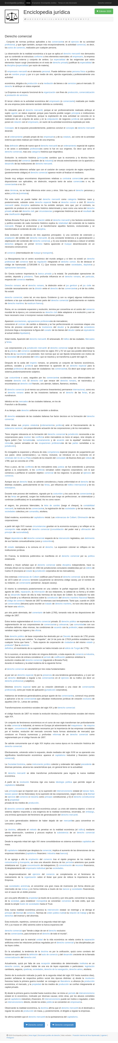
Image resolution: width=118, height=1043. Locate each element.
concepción (10, 529)
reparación (26, 592)
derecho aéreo (76, 969)
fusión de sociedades (29, 904)
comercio (26, 161)
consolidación (57, 529)
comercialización (86, 92)
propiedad (14, 800)
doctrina (12, 829)
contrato (66, 178)
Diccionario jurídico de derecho (49, 1035)
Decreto (67, 636)
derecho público (69, 621)
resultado (87, 211)
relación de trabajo (78, 913)
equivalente (89, 330)
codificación (59, 657)
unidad (39, 939)
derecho (8, 86)
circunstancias (45, 211)
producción (32, 83)
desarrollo (9, 164)
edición (21, 606)
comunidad (79, 624)
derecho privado (60, 62)
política (91, 556)
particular (90, 276)
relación (17, 122)
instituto (83, 963)
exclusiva (87, 699)
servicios (72, 83)
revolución (24, 782)
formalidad (28, 440)
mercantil (22, 71)
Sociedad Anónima (16, 764)
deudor (61, 327)
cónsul (8, 443)
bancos (63, 853)
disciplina (11, 65)
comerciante (57, 42)
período (47, 657)
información (39, 592)
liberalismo (65, 981)
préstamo (28, 276)
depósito (87, 264)
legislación (89, 966)
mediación (48, 83)
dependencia (17, 538)
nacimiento (21, 354)
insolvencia (47, 327)
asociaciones (20, 321)
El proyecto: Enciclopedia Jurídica (44, 3)
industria (49, 161)
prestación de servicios (17, 95)
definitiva (9, 648)
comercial (81, 44)
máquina (90, 725)
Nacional (83, 598)
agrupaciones (33, 321)
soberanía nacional (13, 428)
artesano (63, 624)
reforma (56, 734)
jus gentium (71, 285)
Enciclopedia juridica (14, 3)
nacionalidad (22, 532)
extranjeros (10, 488)
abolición (25, 645)
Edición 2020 (104, 11)
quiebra (27, 969)
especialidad (59, 59)
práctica (13, 351)
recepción (45, 963)
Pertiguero (10, 1038)
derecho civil (28, 211)
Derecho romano (13, 285)
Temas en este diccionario (67, 3)
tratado (48, 604)
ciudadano (69, 642)
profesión (73, 627)
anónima (25, 886)
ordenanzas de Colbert (65, 517)
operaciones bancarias (15, 268)
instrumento (37, 764)
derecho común (68, 202)
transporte (47, 253)
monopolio (41, 901)
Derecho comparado (64, 1025)
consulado (61, 458)
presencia (47, 675)
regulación (42, 262)
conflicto (39, 437)
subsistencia (62, 832)
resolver (27, 437)
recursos (79, 865)
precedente (86, 764)
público (49, 1002)
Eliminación (83, 517)
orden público (53, 913)
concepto (70, 128)
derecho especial (43, 202)
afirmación (86, 529)
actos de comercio (16, 47)
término (13, 190)
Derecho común (35, 1025)
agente (14, 113)
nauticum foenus (34, 303)
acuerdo (60, 440)
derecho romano (73, 276)
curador (47, 330)
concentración (21, 728)
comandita (34, 511)
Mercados (89, 339)
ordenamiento (16, 137)
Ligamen (104, 1035)
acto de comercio (50, 954)
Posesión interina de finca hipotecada (86, 1035)
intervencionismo (64, 791)
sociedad (15, 901)
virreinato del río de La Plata (18, 458)
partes (75, 443)
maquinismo (76, 725)
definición (14, 146)
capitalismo (39, 517)
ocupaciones (44, 443)
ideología (60, 782)
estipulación (52, 119)
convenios (66, 901)
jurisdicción (73, 434)
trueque (68, 244)
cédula (89, 458)
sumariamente (43, 440)
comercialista (14, 604)
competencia (53, 452)
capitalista (87, 841)
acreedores (89, 327)
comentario (37, 612)
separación (89, 939)
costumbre (14, 378)
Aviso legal (32, 1035)
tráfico (66, 339)
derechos (9, 244)
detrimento (89, 538)
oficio (37, 630)
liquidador (24, 333)
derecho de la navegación (56, 969)
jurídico (74, 119)
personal (46, 71)
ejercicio (75, 42)
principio (75, 113)
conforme (38, 56)
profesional (10, 44)
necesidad (11, 357)
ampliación (10, 238)
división (38, 288)
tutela (62, 913)
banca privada (45, 274)
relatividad (63, 223)
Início (28, 3)
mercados (23, 401)
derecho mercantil (71, 54)
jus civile (87, 285)
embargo (90, 812)
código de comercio (16, 601)
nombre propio (19, 74)
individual (41, 868)
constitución (52, 598)
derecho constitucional (84, 797)
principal (42, 158)
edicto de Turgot (72, 648)
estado (11, 547)
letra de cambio (52, 505)
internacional (79, 389)
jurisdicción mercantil (36, 348)
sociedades (76, 264)
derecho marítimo (16, 303)
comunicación (11, 862)
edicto (89, 568)
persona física (78, 71)
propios (25, 425)
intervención (64, 538)
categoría (35, 152)
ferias (9, 342)
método (33, 829)
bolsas (25, 889)
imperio (33, 363)
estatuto (67, 137)
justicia (61, 467)
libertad (91, 794)
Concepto (9, 128)
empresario (78, 56)
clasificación (14, 214)
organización (49, 92)
